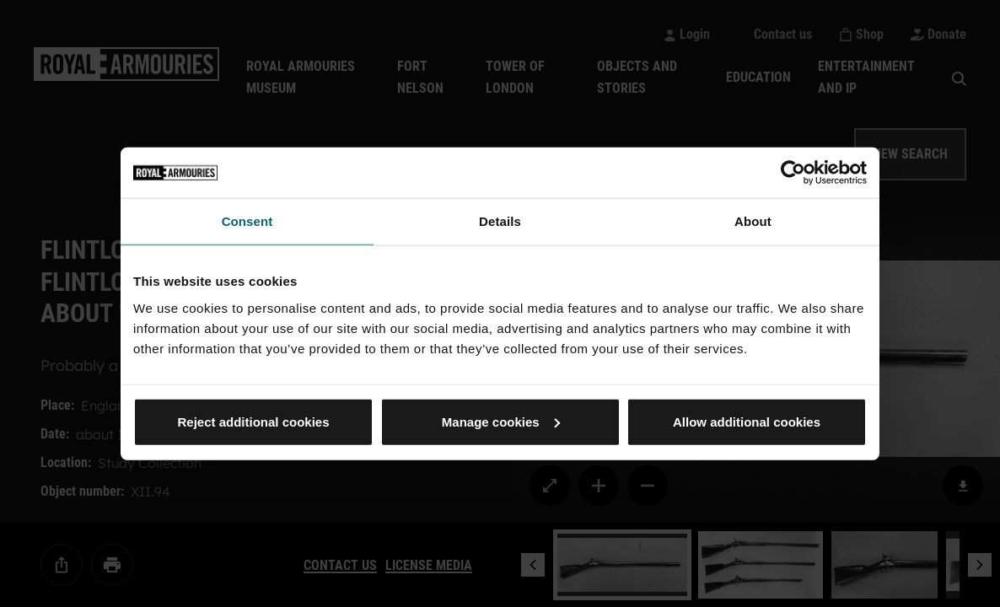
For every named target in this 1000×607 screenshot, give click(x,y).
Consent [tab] (247, 221)
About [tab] (753, 221)
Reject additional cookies (253, 421)
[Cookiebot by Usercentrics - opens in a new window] (793, 172)
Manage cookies (501, 421)
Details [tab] (500, 221)
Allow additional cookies (746, 421)
